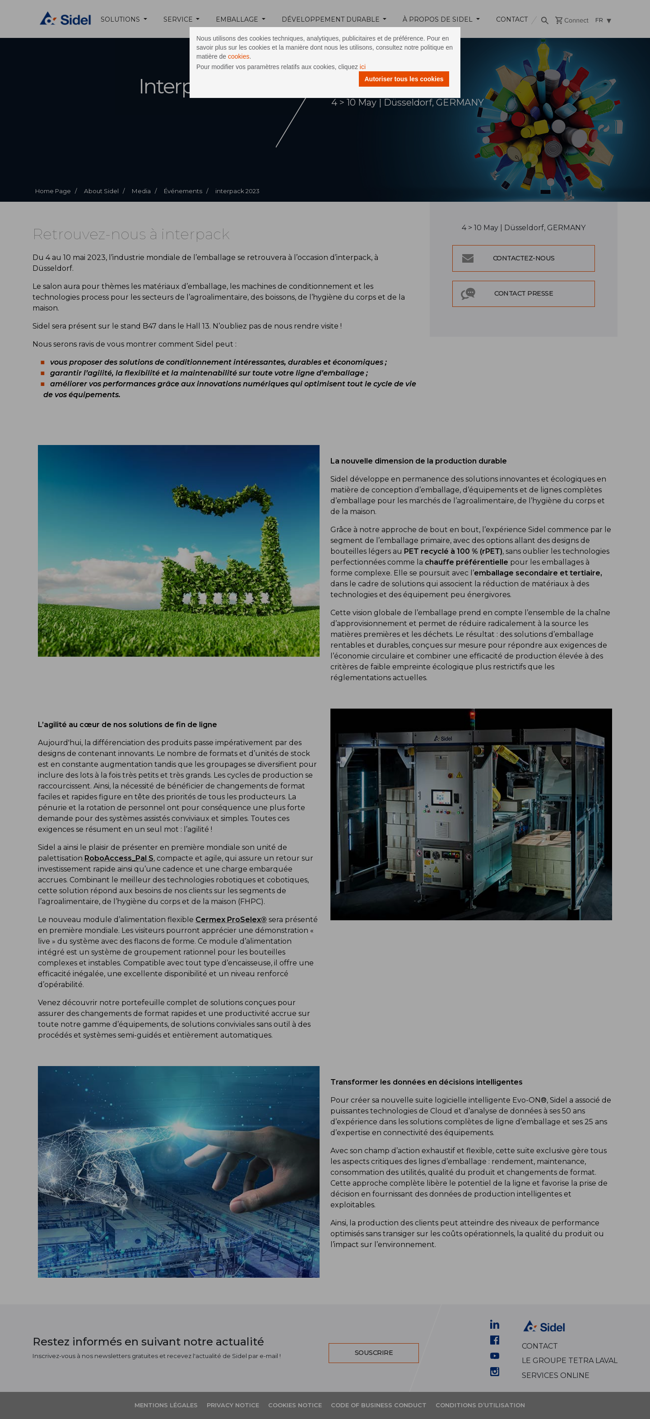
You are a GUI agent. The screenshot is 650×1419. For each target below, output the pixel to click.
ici (363, 66)
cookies (238, 56)
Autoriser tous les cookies (403, 79)
